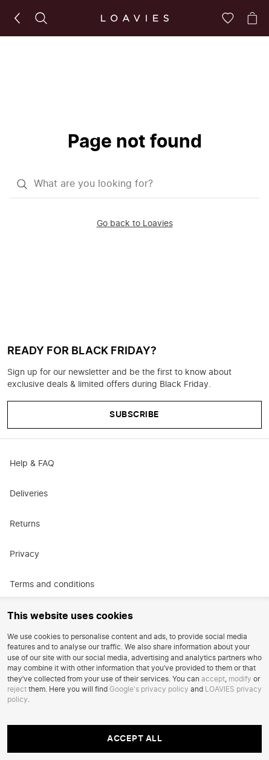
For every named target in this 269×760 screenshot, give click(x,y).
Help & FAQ (32, 464)
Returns (25, 524)
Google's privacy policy (149, 689)
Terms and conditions (52, 584)
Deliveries (29, 494)
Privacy (24, 554)
